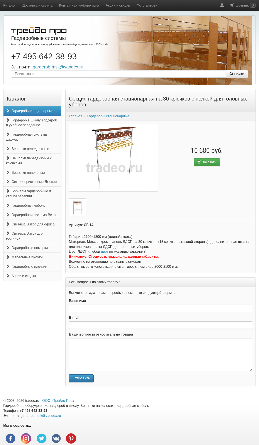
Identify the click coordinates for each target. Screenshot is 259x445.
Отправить (81, 378)
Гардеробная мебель (26, 205)
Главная (75, 116)
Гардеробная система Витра (32, 215)
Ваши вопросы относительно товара (101, 334)
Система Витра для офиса (30, 224)
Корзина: (243, 5)
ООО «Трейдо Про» (58, 400)
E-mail (74, 317)
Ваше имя (77, 301)
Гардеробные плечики (26, 266)
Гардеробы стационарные (30, 111)
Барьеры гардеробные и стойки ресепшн (28, 193)
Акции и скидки (118, 5)
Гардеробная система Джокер (26, 137)
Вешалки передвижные (27, 149)
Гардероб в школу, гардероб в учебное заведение (31, 122)
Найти (237, 74)
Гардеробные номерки (27, 248)
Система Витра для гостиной (24, 236)
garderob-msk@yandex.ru (58, 67)
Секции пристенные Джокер (31, 182)
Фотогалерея (147, 5)
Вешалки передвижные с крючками (29, 160)
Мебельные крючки (24, 257)
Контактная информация (79, 5)
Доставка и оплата (37, 5)
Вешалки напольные (25, 172)
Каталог (9, 5)
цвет (104, 251)
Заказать (206, 162)
